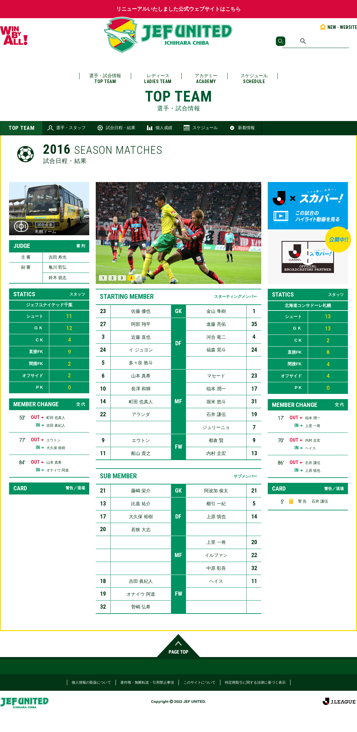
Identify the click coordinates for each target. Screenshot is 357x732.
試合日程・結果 (115, 128)
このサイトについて (199, 682)
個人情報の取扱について (91, 682)
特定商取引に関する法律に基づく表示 (255, 682)
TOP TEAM (21, 128)
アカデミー (206, 78)
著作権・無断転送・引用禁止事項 (147, 682)
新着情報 (241, 128)
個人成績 (159, 128)
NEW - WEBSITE (338, 27)
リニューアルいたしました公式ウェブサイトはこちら (178, 9)
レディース (158, 78)
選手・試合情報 (105, 78)
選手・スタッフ (66, 128)
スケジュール (254, 78)
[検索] (315, 41)
